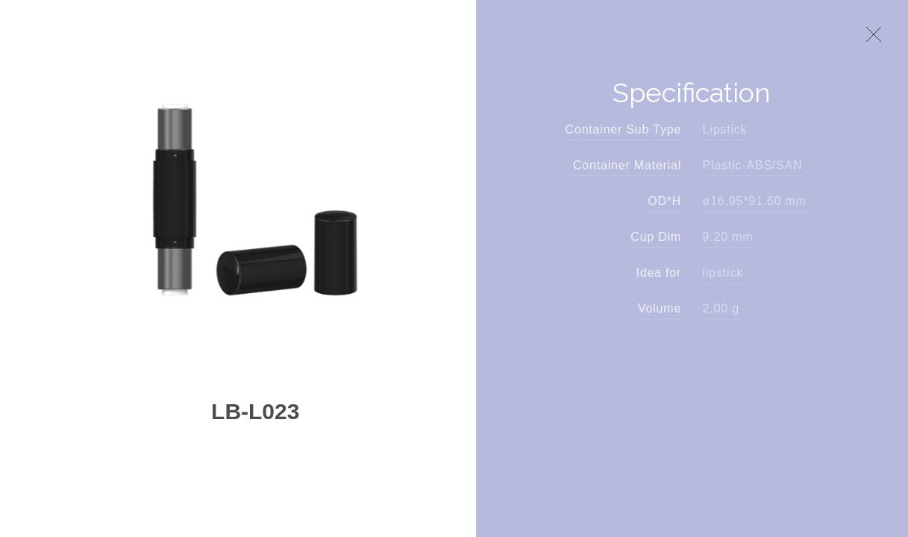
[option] (255, 199)
